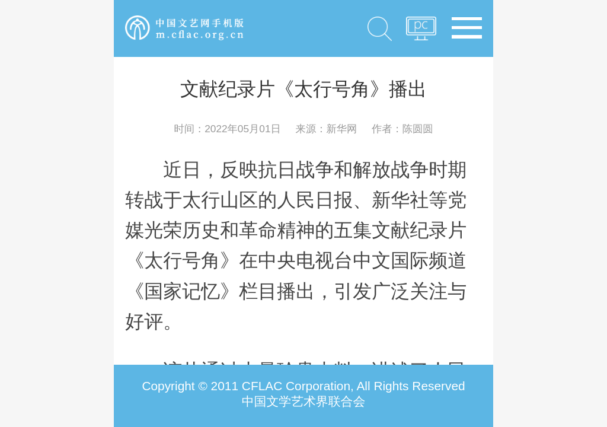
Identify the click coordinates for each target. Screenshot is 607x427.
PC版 (421, 32)
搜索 (380, 28)
